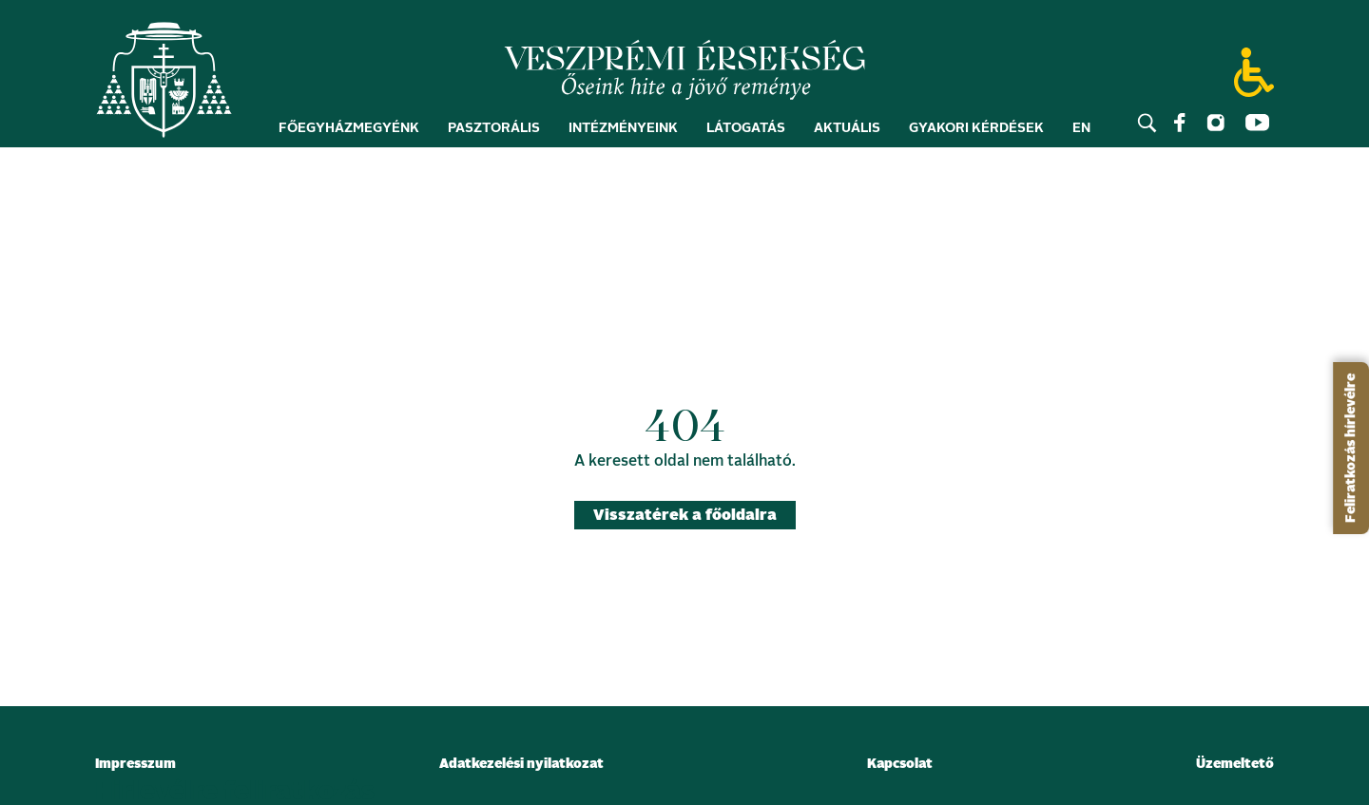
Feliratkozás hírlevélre (1351, 448)
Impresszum (135, 764)
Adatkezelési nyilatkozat (521, 764)
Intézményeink (623, 135)
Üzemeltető (1235, 764)
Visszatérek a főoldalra (685, 515)
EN (1081, 135)
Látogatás (745, 135)
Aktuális (847, 135)
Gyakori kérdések (976, 135)
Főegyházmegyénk (349, 135)
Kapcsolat (900, 764)
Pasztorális (494, 135)
